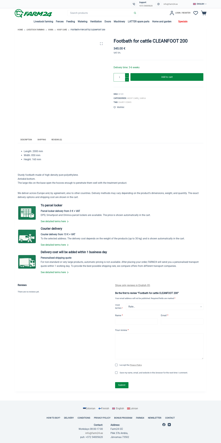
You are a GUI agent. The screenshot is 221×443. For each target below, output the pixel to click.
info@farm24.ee (171, 4)
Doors (108, 21)
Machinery (119, 21)
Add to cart (167, 77)
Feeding (70, 21)
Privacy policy (102, 418)
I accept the (130, 365)
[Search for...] (100, 13)
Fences (60, 21)
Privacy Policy (136, 365)
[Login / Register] (180, 13)
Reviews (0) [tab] (56, 140)
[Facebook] (163, 424)
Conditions (84, 418)
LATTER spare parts (138, 21)
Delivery (69, 418)
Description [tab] (26, 140)
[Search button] (135, 13)
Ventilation (96, 21)
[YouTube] (169, 424)
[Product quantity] (121, 77)
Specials (182, 21)
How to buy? (53, 418)
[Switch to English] (118, 408)
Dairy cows (125, 102)
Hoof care (133, 98)
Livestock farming (43, 21)
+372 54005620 (146, 6)
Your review (122, 330)
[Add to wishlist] (119, 107)
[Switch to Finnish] (104, 408)
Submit (121, 385)
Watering (82, 21)
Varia (143, 98)
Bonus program (123, 418)
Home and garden (161, 21)
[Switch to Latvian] (133, 408)
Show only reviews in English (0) (132, 285)
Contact (170, 418)
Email (164, 315)
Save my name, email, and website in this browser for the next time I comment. (154, 373)
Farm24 (140, 418)
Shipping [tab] (41, 140)
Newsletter (154, 418)
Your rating (119, 306)
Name (119, 315)
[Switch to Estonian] (89, 408)
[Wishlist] (195, 13)
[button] (199, 4)
